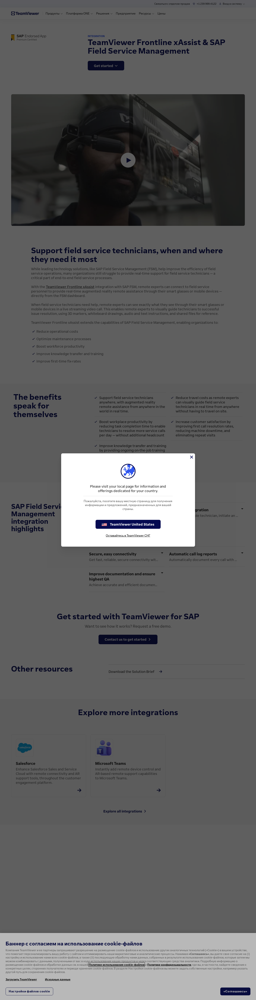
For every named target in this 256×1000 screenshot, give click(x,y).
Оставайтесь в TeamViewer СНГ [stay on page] (128, 535)
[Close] (191, 457)
